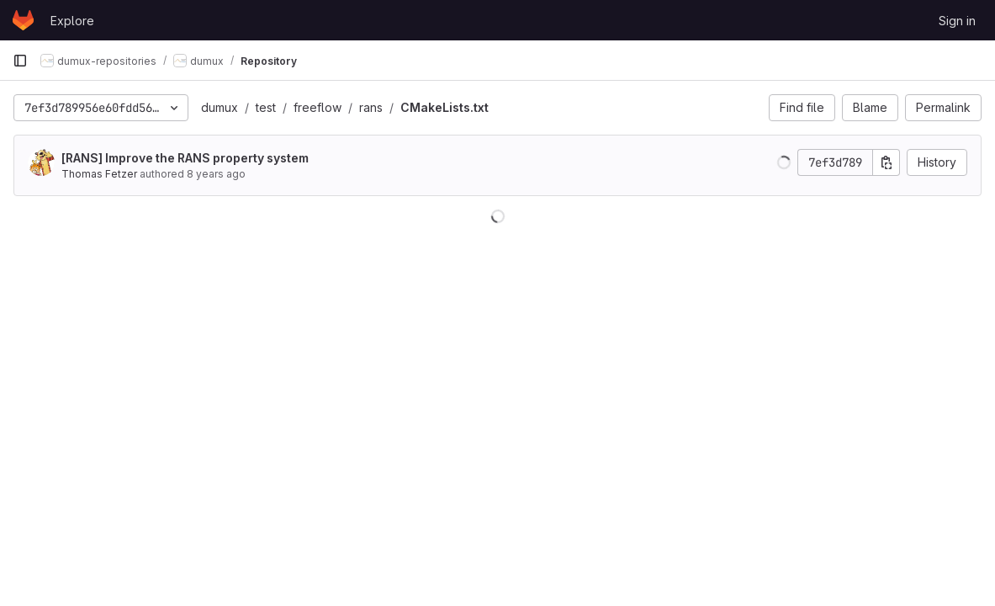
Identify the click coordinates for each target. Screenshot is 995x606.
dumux (219, 107)
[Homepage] (23, 20)
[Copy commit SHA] (886, 162)
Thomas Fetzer (99, 173)
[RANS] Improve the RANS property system (185, 158)
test (266, 107)
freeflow (317, 107)
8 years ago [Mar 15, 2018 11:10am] (216, 173)
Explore (72, 20)
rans (371, 107)
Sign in (957, 20)
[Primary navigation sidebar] (20, 60)
